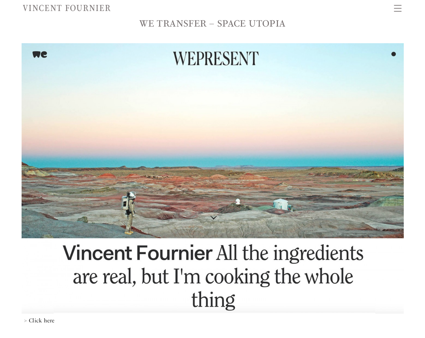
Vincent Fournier (67, 8)
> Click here (39, 320)
